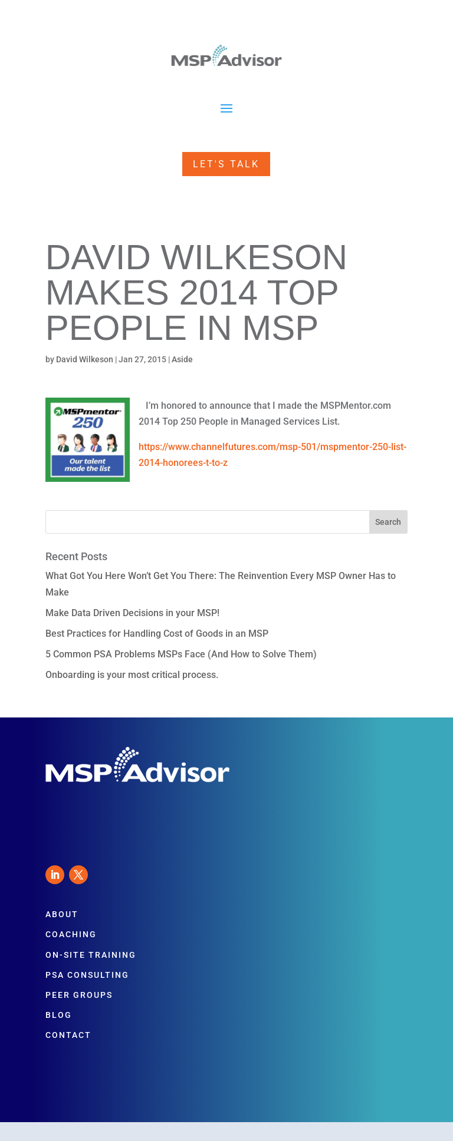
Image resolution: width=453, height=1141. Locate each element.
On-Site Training (90, 955)
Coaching (71, 934)
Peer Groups (79, 995)
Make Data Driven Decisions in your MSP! (132, 613)
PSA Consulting (87, 975)
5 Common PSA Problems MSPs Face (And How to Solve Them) (181, 654)
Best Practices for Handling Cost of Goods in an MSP (156, 633)
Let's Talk (226, 164)
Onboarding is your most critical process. (131, 674)
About (61, 914)
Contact (68, 1035)
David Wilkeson (84, 359)
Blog (58, 1015)
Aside (182, 359)
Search (388, 522)
